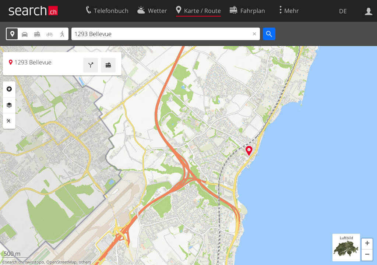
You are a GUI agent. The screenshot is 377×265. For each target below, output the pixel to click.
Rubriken (9, 89)
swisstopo (34, 262)
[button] (367, 244)
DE (343, 11)
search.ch (14, 262)
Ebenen (9, 105)
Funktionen (9, 121)
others (85, 262)
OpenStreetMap (61, 262)
